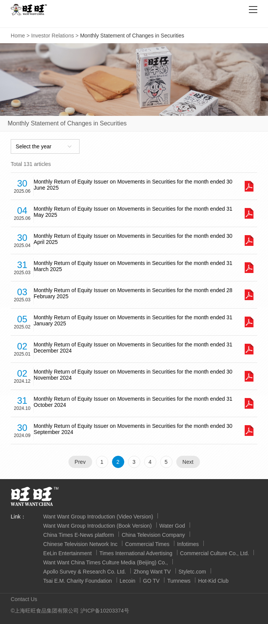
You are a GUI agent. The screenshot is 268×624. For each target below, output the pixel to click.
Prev (80, 462)
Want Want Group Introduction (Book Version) (97, 526)
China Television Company (153, 535)
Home (18, 35)
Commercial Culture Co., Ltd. (214, 553)
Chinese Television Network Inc (80, 544)
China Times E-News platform (78, 535)
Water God (172, 526)
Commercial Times (147, 544)
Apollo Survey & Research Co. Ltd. (84, 572)
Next (187, 462)
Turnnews (178, 581)
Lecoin (127, 581)
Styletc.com (192, 572)
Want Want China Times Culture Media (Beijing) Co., (105, 562)
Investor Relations (52, 35)
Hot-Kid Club (213, 581)
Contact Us (24, 599)
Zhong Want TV (152, 572)
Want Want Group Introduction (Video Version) (98, 517)
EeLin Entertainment (67, 553)
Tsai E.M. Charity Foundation (77, 581)
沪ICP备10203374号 (104, 611)
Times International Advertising (135, 553)
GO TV (151, 581)
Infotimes (188, 544)
